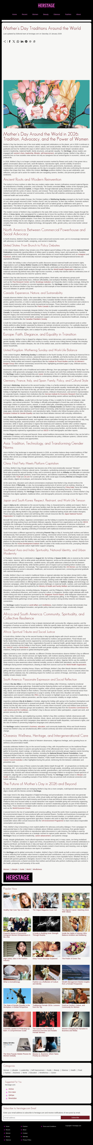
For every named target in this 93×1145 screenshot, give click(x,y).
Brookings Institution (43, 282)
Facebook (7, 257)
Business (16, 1073)
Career (53, 1073)
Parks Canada (43, 306)
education (41, 727)
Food (80, 1070)
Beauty (46, 14)
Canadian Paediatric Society (36, 319)
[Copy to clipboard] (34, 41)
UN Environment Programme (52, 821)
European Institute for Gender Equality (17, 413)
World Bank (23, 647)
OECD (45, 430)
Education (33, 1073)
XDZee (11, 1089)
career (41, 374)
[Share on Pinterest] (26, 41)
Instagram (81, 254)
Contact (25, 1133)
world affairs (33, 605)
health (5, 777)
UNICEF (9, 647)
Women (35, 14)
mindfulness (46, 605)
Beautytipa (12, 1098)
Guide (22, 869)
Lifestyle (14, 869)
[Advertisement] (46, 63)
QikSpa (11, 1095)
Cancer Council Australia (12, 760)
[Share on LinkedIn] (22, 41)
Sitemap (25, 1136)
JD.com (27, 477)
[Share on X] (14, 41)
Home (14, 14)
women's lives (19, 153)
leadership (29, 153)
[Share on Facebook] (9, 41)
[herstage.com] (46, 8)
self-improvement (47, 153)
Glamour (57, 14)
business (33, 727)
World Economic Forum (21, 808)
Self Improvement (38, 1070)
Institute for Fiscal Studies (58, 361)
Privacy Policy (27, 1140)
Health (73, 1070)
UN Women (70, 567)
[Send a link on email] (30, 41)
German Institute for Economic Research (60, 394)
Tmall (18, 477)
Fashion (68, 14)
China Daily (69, 487)
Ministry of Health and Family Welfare (53, 586)
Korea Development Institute (28, 544)
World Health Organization (64, 269)
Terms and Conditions (49, 1126)
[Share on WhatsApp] (18, 41)
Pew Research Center (21, 282)
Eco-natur (12, 1092)
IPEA (36, 695)
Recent (24, 14)
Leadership (24, 1070)
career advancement (43, 836)
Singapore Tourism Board (54, 594)
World (28, 869)
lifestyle (37, 153)
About (78, 14)
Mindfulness (37, 869)
